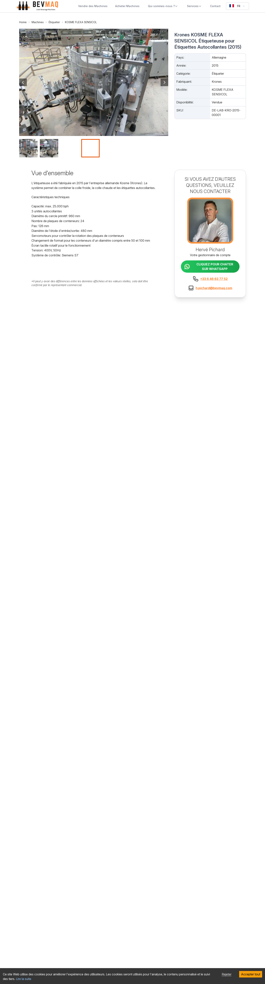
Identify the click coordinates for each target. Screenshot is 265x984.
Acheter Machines (127, 6)
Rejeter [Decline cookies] (226, 974)
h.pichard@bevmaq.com (214, 288)
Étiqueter (54, 22)
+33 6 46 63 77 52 (214, 279)
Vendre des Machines (92, 6)
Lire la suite (23, 979)
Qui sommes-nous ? (163, 6)
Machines (38, 22)
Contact (215, 6)
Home (23, 22)
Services (194, 6)
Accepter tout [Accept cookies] (250, 974)
